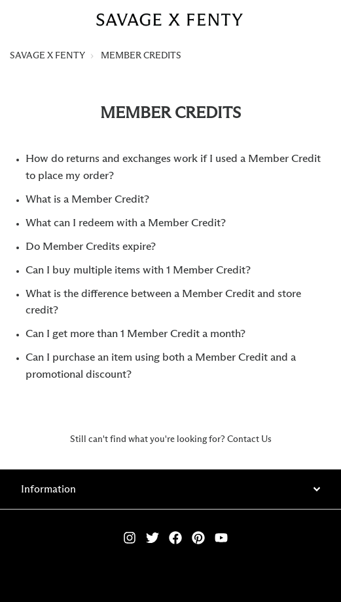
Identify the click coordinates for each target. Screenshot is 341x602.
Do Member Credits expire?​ (91, 246)
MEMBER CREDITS (141, 55)
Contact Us (249, 439)
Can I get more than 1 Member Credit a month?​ (135, 334)
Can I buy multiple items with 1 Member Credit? (138, 270)
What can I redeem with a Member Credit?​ (126, 223)
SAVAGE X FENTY (47, 55)
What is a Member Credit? (87, 199)
